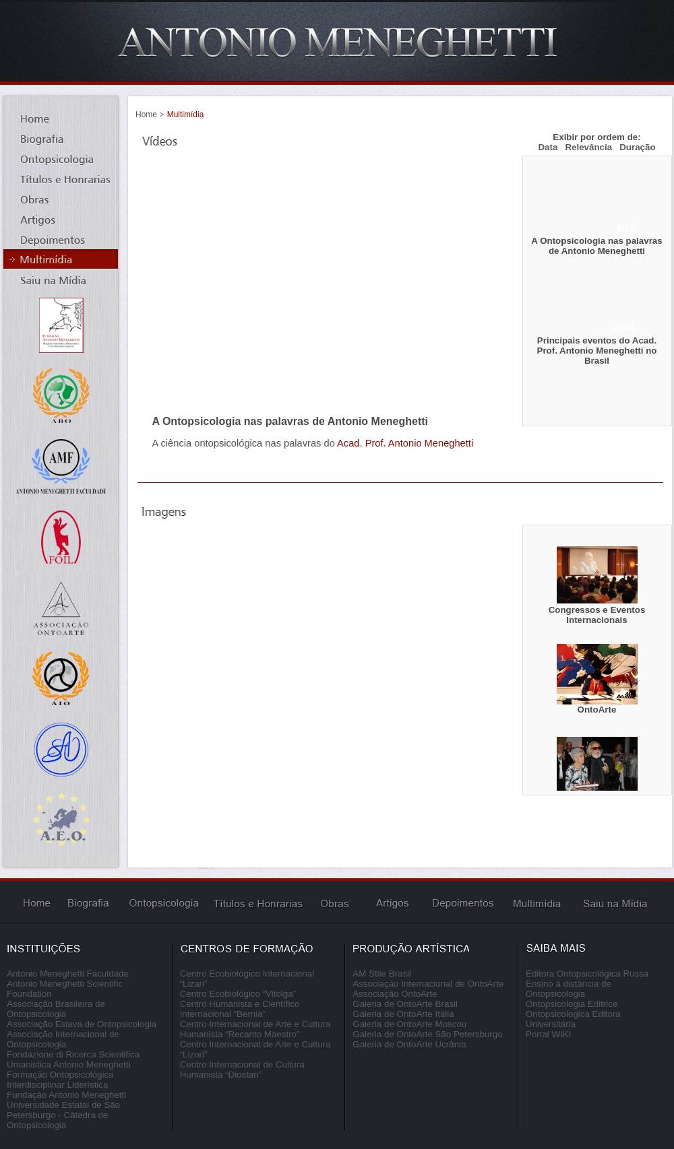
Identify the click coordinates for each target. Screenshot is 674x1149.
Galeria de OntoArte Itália (403, 1014)
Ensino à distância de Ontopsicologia (568, 989)
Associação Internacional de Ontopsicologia (63, 1039)
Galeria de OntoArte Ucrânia (409, 1044)
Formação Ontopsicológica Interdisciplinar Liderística (60, 1080)
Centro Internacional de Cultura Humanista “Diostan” (242, 1069)
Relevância (588, 147)
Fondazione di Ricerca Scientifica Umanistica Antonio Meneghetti (73, 1059)
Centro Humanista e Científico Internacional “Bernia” (240, 1009)
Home (146, 114)
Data (547, 147)
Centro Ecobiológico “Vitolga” (238, 994)
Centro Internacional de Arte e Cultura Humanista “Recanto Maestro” (255, 1029)
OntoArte (597, 709)
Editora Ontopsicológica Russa (587, 974)
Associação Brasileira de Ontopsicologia (56, 1009)
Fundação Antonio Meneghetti (66, 1095)
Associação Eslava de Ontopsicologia (81, 1024)
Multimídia (185, 114)
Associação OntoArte (395, 994)
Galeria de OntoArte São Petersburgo (427, 1034)
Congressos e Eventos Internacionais (597, 615)
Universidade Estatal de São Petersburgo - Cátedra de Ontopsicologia (63, 1115)
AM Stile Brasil (382, 974)
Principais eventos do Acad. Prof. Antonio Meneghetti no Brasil (597, 350)
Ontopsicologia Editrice (571, 1004)
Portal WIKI (548, 1034)
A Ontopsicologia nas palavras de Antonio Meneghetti (596, 246)
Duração (637, 147)
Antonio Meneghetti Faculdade (68, 974)
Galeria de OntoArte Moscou (409, 1024)
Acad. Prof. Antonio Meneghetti (405, 443)
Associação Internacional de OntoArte (428, 984)
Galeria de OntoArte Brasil (405, 1004)
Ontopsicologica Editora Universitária (573, 1019)
